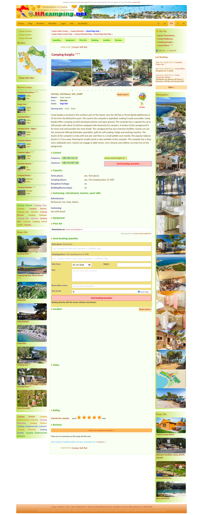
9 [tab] (103, 90)
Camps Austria (25, 34)
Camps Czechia (25, 31)
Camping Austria (93, 511)
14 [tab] (123, 90)
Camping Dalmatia (37, 215)
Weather (52, 23)
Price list (83, 40)
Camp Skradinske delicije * (168, 62)
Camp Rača (21, 343)
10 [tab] (107, 90)
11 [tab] (111, 90)
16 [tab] (130, 90)
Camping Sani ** (23, 365)
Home (21, 23)
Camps (54, 507)
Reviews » (101, 442)
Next (150, 74)
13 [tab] (119, 90)
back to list (65, 47)
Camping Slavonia (24, 205)
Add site (162, 50)
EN (171, 23)
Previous (52, 74)
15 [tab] (126, 90)
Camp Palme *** (165, 45)
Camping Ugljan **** (25, 152)
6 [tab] (91, 90)
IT (178, 23)
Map (30, 23)
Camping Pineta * (24, 175)
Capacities (56, 40)
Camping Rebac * (24, 117)
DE (165, 23)
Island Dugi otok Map (102, 34)
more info (136, 2)
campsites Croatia (159, 511)
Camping (22, 208)
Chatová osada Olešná (165, 434)
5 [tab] (88, 90)
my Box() (82, 23)
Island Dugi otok (92, 31)
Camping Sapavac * (25, 163)
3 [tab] (80, 90)
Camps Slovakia (25, 38)
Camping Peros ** (24, 386)
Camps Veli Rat (79, 47)
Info (72, 23)
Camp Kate (21, 300)
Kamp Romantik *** (25, 408)
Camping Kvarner (38, 208)
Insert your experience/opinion (101, 430)
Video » (171, 87)
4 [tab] (84, 90)
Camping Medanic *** (26, 187)
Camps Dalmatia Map (83, 34)
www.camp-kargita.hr (114, 158)
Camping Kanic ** (24, 254)
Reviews (40, 23)
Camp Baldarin (23, 321)
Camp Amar (179, 80)
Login (63, 23)
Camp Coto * (22, 104)
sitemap (90, 507)
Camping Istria (40, 205)
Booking (95, 40)
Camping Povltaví (26, 417)
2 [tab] (76, 90)
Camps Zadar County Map (62, 34)
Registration (81, 507)
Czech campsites (45, 511)
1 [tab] (72, 90)
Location (106, 40)
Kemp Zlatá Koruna (164, 478)
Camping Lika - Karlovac (27, 212)
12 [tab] (115, 90)
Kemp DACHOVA (162, 498)
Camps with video (26, 78)
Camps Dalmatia (77, 31)
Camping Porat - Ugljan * (27, 129)
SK (184, 23)
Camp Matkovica (165, 38)
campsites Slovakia (138, 511)
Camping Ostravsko (26, 429)
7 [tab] (95, 90)
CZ (158, 23)
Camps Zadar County (60, 31)
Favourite (172, 50)
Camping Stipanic (24, 140)
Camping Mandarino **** (27, 92)
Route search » (123, 95)
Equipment (70, 40)
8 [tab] (99, 90)
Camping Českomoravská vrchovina (32, 418)
